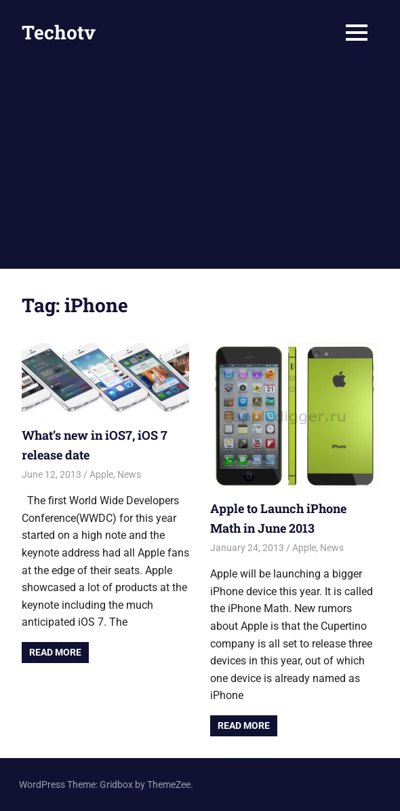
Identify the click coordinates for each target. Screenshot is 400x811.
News (129, 474)
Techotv (59, 32)
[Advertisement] (200, 167)
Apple (101, 474)
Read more (55, 652)
